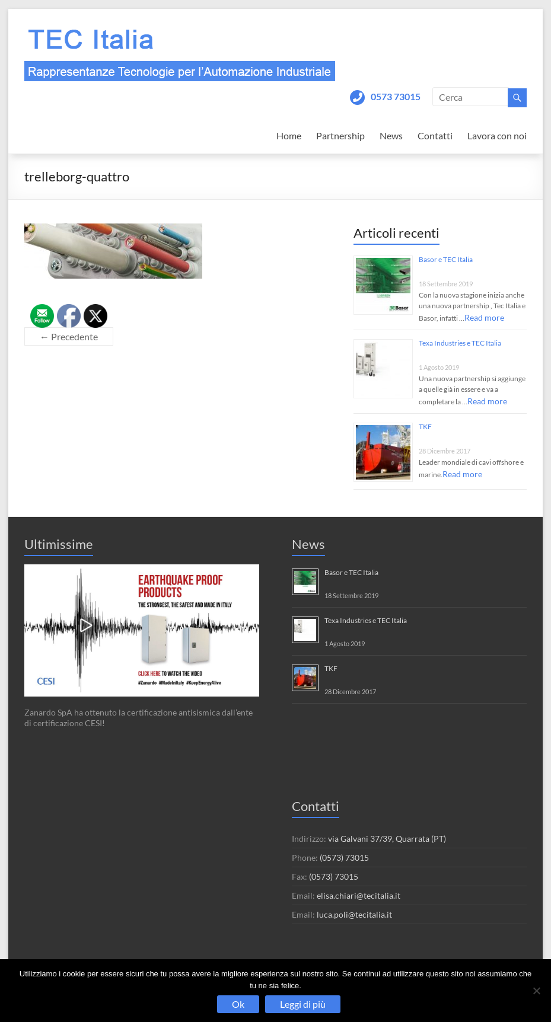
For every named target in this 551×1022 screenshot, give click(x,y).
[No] (536, 991)
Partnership (340, 135)
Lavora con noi (497, 135)
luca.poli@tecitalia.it (354, 914)
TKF (425, 426)
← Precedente (69, 336)
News (391, 135)
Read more (484, 317)
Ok (238, 1004)
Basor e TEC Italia (446, 259)
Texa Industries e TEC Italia (460, 342)
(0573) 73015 (344, 857)
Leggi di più (303, 1004)
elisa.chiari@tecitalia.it (358, 895)
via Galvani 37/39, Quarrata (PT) (387, 838)
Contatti (435, 135)
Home (288, 135)
